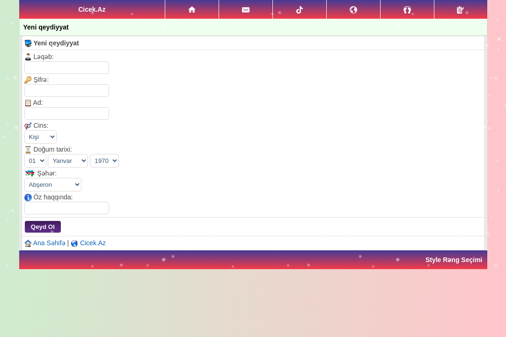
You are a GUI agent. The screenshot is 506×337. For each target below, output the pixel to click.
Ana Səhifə (49, 243)
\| (52, 184)
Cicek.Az (93, 243)
